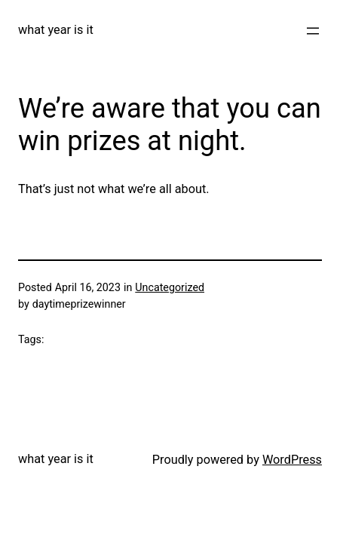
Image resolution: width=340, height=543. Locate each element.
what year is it (55, 30)
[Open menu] (313, 31)
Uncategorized (169, 287)
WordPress (292, 459)
